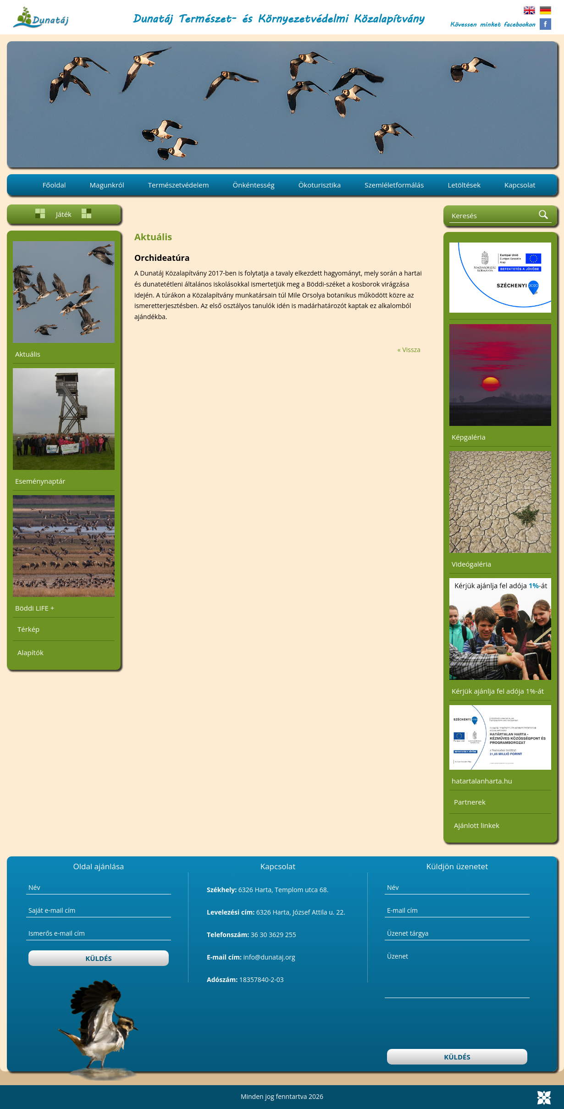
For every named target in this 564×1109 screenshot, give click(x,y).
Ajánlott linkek (476, 825)
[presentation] (457, 1024)
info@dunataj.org (269, 957)
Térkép (28, 629)
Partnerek (470, 801)
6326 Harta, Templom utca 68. (283, 889)
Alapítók (30, 652)
